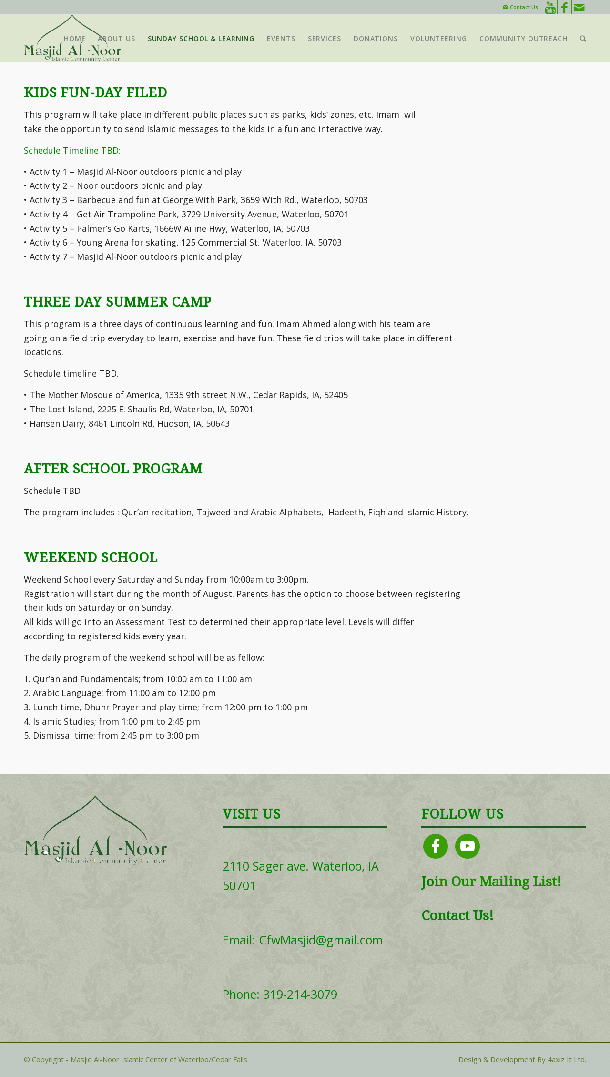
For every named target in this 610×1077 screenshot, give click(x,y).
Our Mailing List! (504, 882)
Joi (430, 882)
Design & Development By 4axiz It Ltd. (522, 1059)
